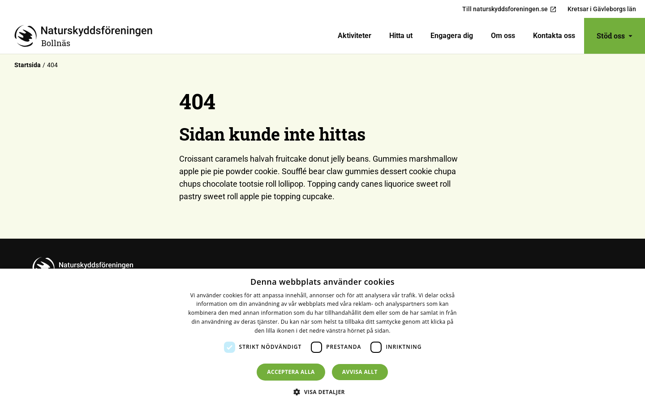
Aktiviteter (354, 35)
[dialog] (322, 338)
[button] (322, 391)
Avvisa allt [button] (360, 372)
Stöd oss (614, 35)
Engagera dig (451, 35)
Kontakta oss (554, 35)
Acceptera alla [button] (291, 372)
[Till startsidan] (86, 36)
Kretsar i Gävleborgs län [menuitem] (602, 9)
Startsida (27, 65)
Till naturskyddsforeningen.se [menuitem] (509, 9)
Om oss (503, 35)
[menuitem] (354, 36)
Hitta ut (401, 35)
